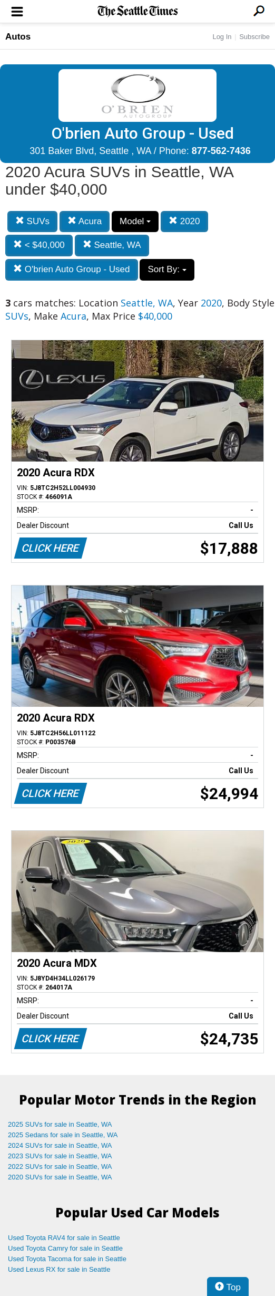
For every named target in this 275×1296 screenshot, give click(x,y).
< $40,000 (39, 245)
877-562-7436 (221, 151)
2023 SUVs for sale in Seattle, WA (60, 1156)
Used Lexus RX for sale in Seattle (59, 1269)
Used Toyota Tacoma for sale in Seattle (67, 1259)
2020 (184, 221)
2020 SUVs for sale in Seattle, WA (60, 1177)
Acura (84, 221)
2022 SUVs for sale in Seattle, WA (60, 1166)
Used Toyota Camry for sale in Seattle (65, 1248)
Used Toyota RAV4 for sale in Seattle (64, 1238)
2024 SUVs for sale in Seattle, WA (60, 1145)
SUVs (32, 221)
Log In (221, 37)
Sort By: (167, 269)
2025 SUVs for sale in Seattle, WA (60, 1124)
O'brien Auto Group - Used (71, 269)
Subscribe (254, 37)
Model (135, 221)
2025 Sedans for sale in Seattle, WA (62, 1135)
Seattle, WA (112, 245)
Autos (18, 37)
